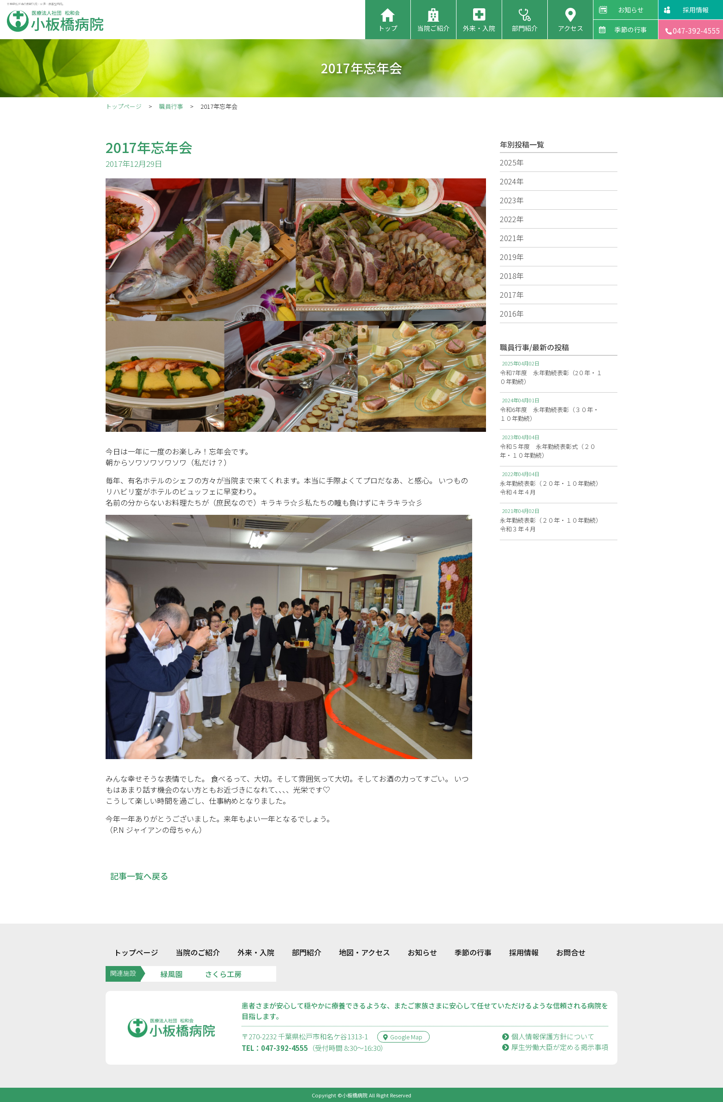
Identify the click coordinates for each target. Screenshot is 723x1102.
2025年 (512, 162)
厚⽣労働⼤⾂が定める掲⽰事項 (555, 1047)
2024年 (512, 181)
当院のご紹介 (198, 952)
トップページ (124, 106)
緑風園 (171, 973)
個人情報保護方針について (548, 1036)
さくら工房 (223, 973)
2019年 (512, 256)
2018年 (512, 275)
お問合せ (571, 952)
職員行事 (171, 106)
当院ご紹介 (433, 28)
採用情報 (696, 9)
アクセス (570, 28)
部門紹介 (525, 28)
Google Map (402, 1036)
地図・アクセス (364, 952)
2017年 (512, 294)
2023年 (512, 200)
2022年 (512, 218)
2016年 (512, 313)
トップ (387, 28)
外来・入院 (479, 28)
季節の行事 (631, 29)
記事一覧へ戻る (139, 876)
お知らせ (631, 9)
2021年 (512, 237)
